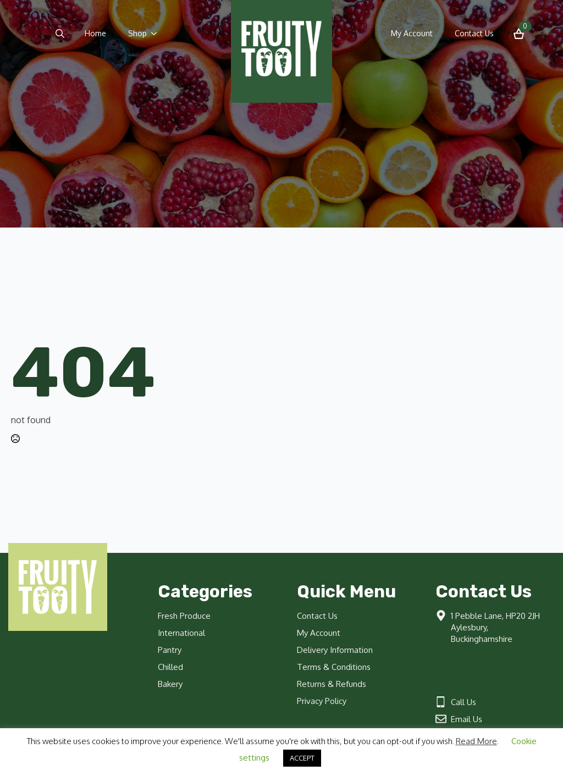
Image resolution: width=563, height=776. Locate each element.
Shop (137, 33)
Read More (476, 741)
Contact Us (474, 33)
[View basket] (519, 34)
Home (95, 33)
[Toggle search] (60, 33)
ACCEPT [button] (302, 757)
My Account (412, 33)
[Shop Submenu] (157, 33)
